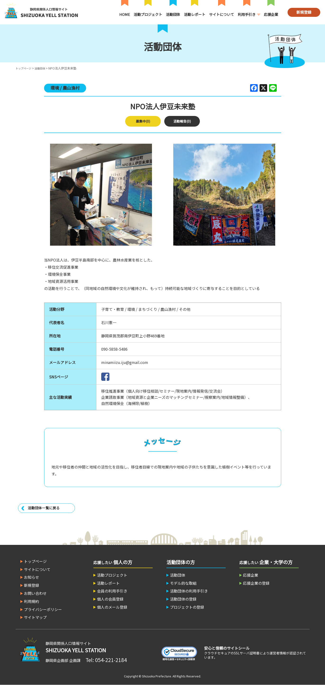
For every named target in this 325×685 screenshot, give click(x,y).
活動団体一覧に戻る (45, 508)
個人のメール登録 (112, 607)
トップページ (25, 68)
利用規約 (31, 601)
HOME (124, 14)
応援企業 (271, 14)
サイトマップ (35, 617)
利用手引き (247, 14)
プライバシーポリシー (43, 609)
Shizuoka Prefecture (156, 676)
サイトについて (221, 14)
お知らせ (31, 577)
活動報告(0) (182, 121)
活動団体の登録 (183, 599)
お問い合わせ (35, 593)
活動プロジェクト (148, 14)
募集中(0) (143, 121)
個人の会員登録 (110, 599)
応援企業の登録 (256, 583)
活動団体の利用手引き (189, 591)
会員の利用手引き (112, 591)
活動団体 (173, 14)
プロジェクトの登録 (187, 607)
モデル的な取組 (183, 583)
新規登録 (303, 12)
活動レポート (194, 14)
